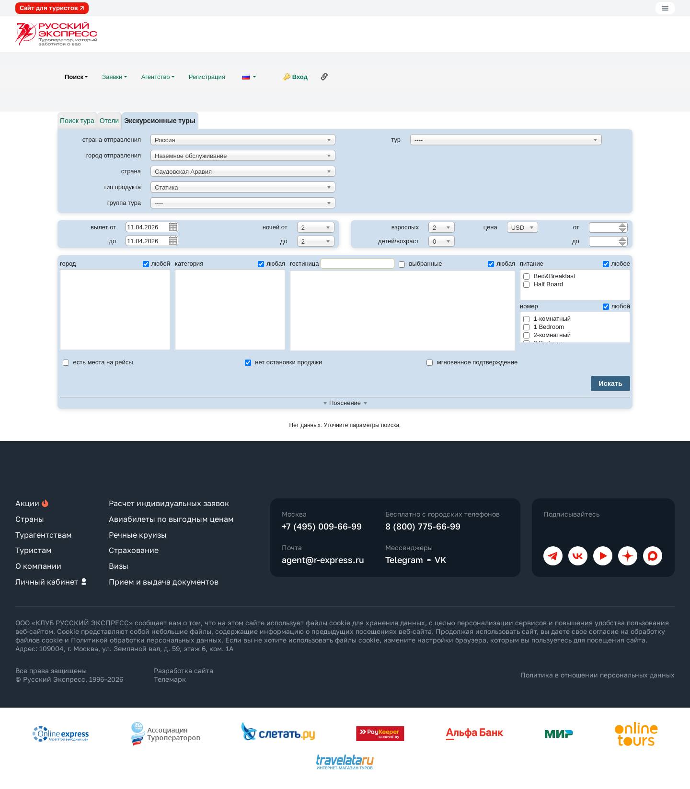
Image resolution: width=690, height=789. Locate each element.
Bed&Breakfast (549, 276)
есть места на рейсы (98, 362)
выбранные (420, 263)
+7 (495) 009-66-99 (322, 526)
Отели (109, 120)
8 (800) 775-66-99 (422, 526)
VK (441, 559)
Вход (300, 76)
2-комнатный (547, 334)
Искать (610, 383)
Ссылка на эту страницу (324, 76)
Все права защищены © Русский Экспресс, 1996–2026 (69, 674)
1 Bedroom (543, 326)
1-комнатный (547, 318)
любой (156, 263)
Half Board (543, 284)
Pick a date (172, 226)
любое (616, 263)
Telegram (404, 559)
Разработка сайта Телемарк (183, 674)
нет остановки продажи (283, 362)
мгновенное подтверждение (472, 362)
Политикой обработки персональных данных (146, 640)
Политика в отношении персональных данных (597, 675)
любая (271, 263)
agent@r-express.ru (323, 559)
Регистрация (207, 76)
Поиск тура (77, 120)
